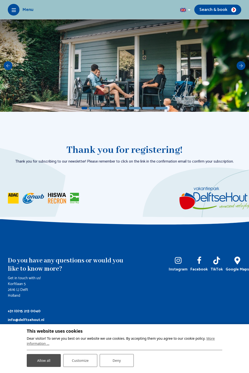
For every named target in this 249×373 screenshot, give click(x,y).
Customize (80, 360)
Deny (117, 360)
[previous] (8, 65)
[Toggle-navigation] (20, 10)
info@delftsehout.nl (26, 320)
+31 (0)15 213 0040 (24, 311)
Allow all (43, 360)
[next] (241, 65)
